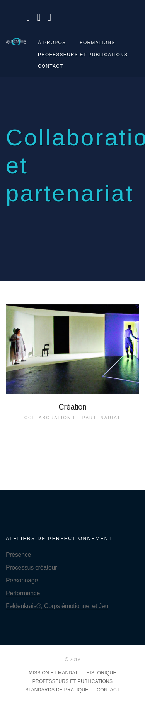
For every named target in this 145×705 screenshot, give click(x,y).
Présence (18, 554)
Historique (101, 673)
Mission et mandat (53, 673)
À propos (52, 42)
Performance (23, 593)
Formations (97, 42)
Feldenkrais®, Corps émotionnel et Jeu (57, 606)
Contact (50, 66)
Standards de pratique (56, 690)
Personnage (22, 580)
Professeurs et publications (83, 54)
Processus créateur (31, 567)
